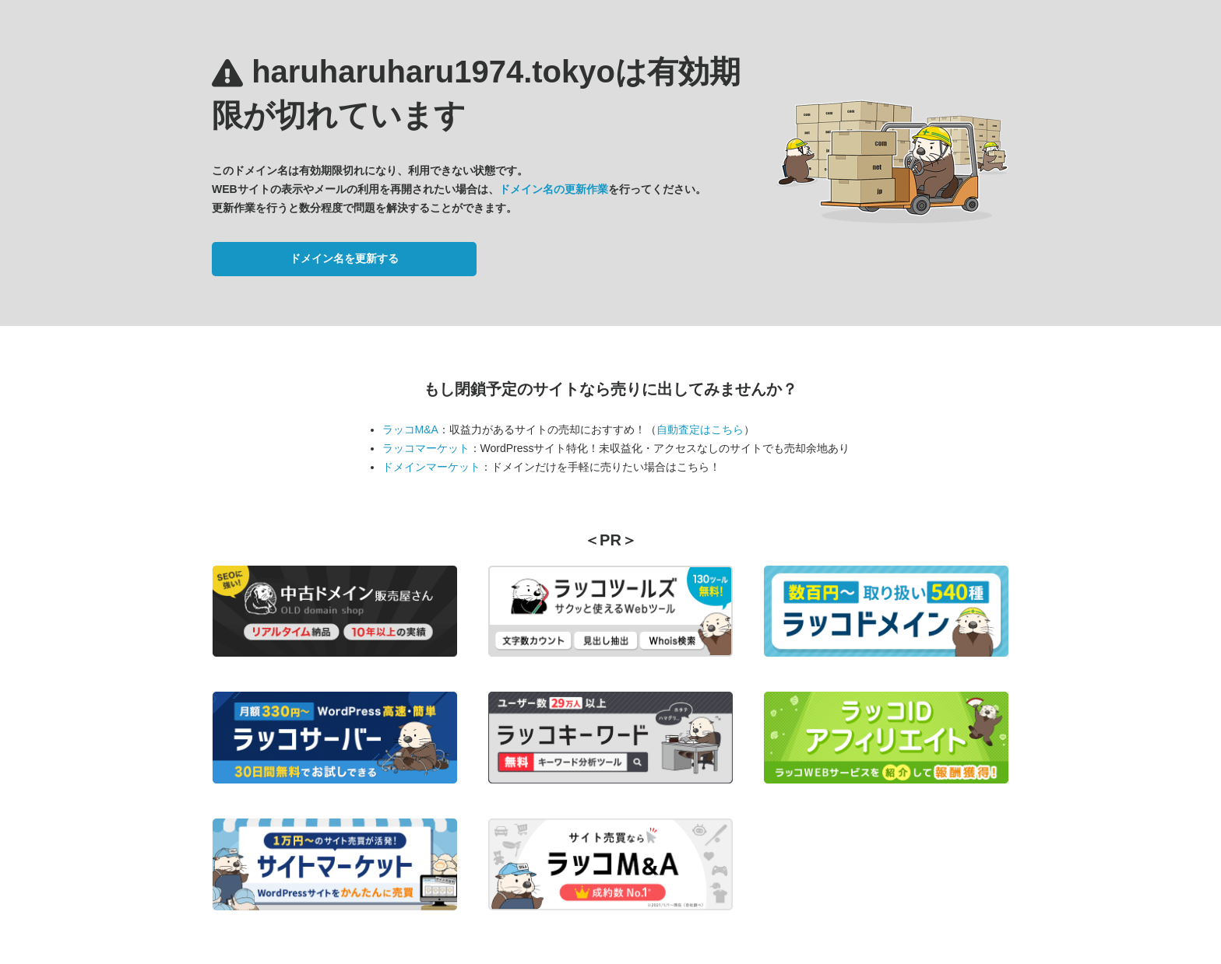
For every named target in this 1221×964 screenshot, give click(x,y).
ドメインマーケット (431, 467)
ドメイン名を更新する (344, 258)
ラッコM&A (410, 429)
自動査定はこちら (700, 429)
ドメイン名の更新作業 (553, 189)
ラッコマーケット (426, 448)
